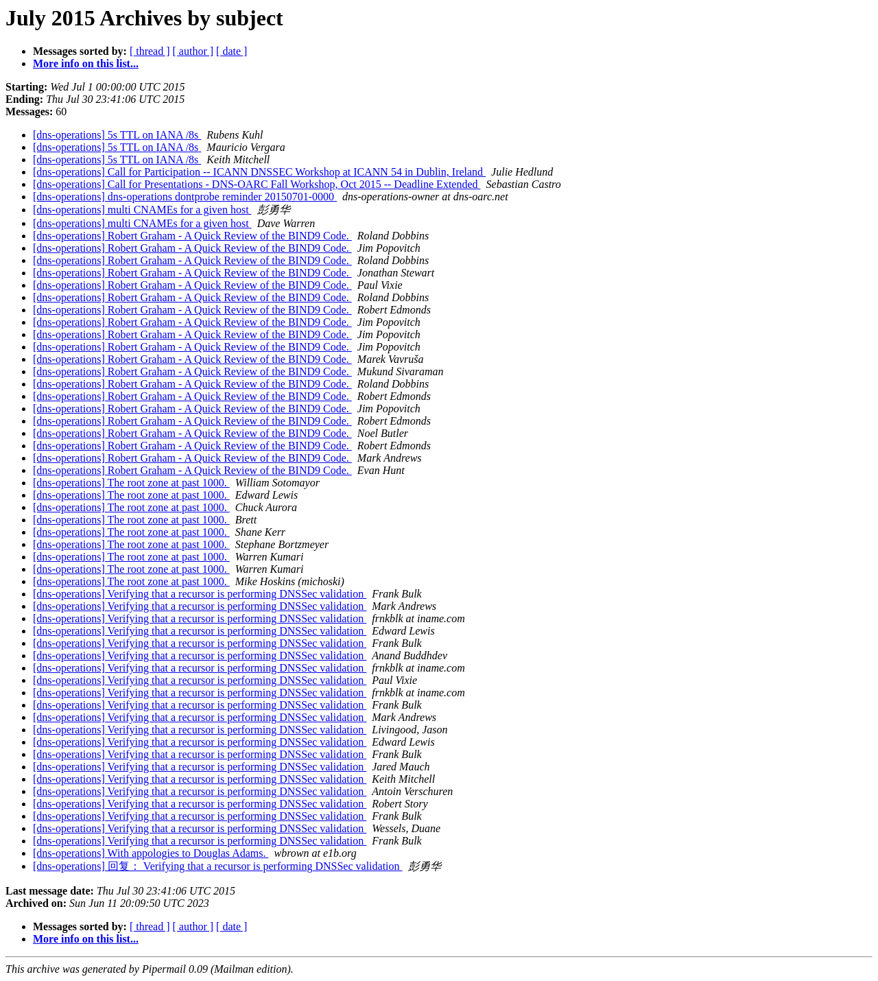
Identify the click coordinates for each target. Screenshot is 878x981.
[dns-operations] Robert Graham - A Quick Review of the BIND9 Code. (192, 235)
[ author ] (193, 51)
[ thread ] (150, 51)
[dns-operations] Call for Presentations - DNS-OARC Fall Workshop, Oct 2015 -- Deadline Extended (257, 184)
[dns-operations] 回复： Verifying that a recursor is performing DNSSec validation (218, 866)
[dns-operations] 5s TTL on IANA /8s (117, 135)
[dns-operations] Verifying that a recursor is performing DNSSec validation (199, 594)
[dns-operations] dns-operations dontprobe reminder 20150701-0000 (185, 196)
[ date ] (231, 51)
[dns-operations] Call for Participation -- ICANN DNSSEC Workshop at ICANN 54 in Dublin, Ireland (259, 172)
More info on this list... (86, 63)
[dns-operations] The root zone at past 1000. (131, 482)
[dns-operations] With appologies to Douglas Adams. (150, 853)
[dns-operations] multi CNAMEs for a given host (142, 209)
